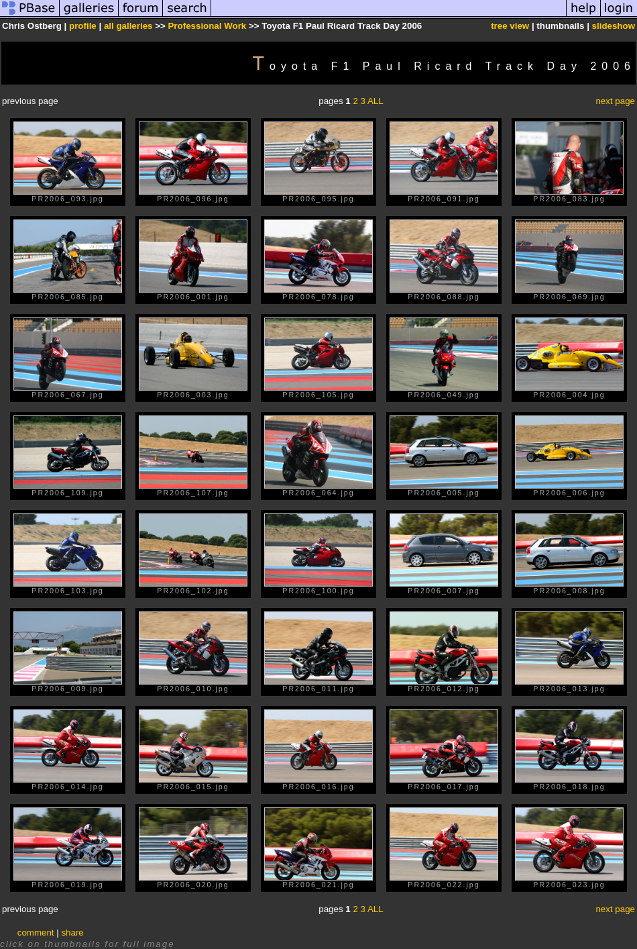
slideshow (613, 26)
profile (83, 26)
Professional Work (207, 26)
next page (615, 101)
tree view (510, 26)
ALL (375, 101)
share (72, 933)
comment (35, 933)
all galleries (128, 26)
